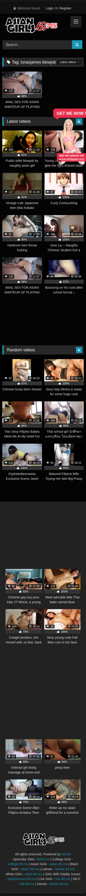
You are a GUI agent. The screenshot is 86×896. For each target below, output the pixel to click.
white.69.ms (33, 874)
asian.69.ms (58, 864)
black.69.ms (30, 869)
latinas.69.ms (65, 869)
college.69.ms (18, 864)
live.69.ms (62, 879)
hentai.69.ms (59, 884)
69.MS (66, 854)
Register (65, 8)
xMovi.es (43, 859)
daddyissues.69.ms (22, 879)
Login (49, 8)
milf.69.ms (27, 884)
